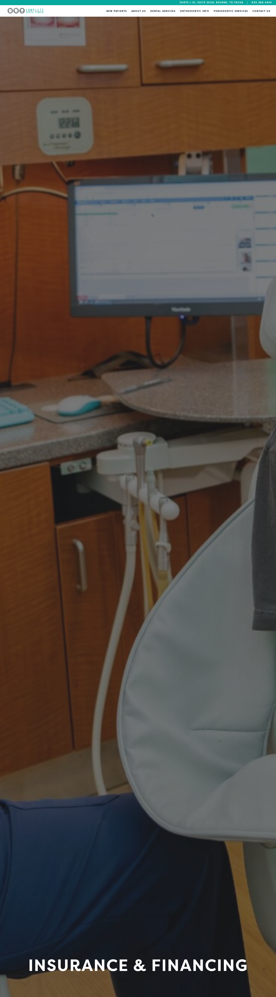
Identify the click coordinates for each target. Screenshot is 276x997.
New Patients (116, 11)
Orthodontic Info (194, 11)
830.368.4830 (262, 2)
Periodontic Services (231, 11)
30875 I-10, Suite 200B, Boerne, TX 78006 (211, 2)
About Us (138, 11)
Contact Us (261, 11)
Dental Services (163, 11)
